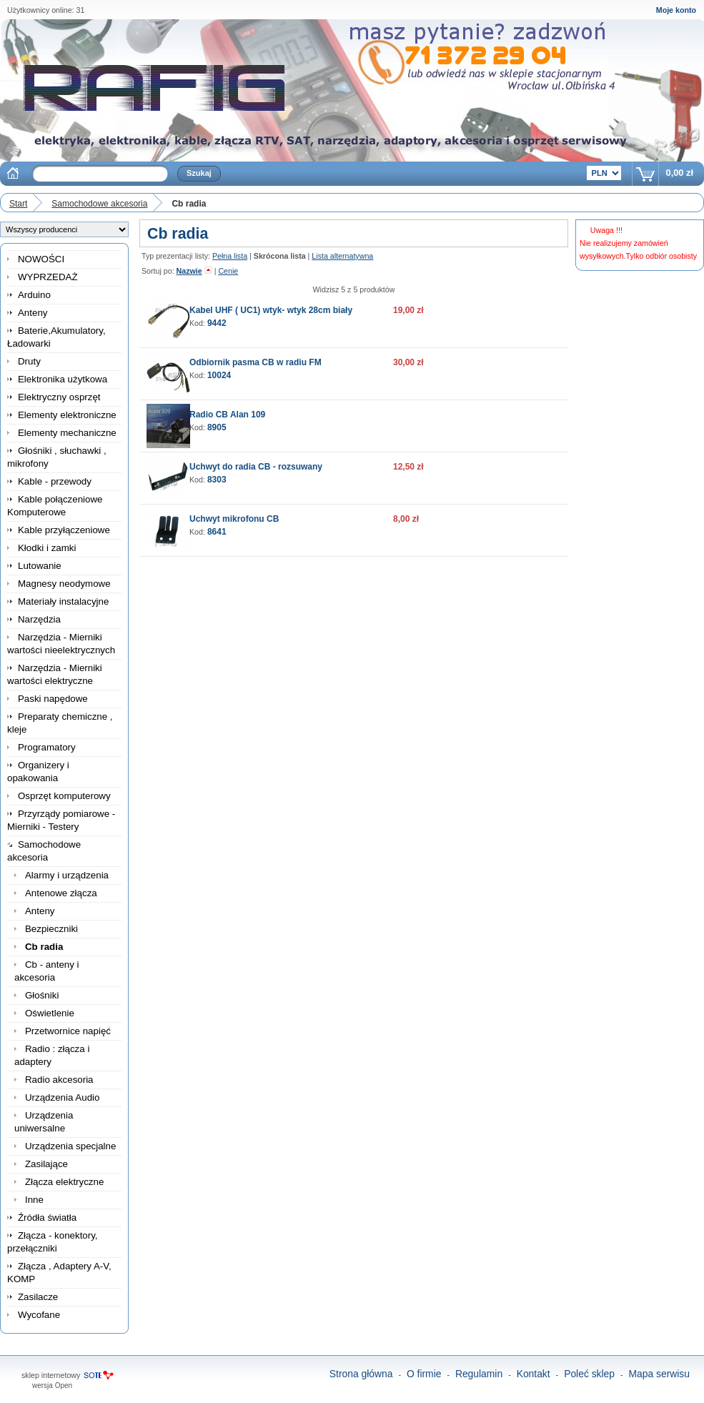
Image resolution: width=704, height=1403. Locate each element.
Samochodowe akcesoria (99, 204)
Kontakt (533, 1373)
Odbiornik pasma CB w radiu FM (255, 362)
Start (18, 204)
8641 (217, 532)
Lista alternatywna (342, 256)
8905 (217, 427)
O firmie (424, 1373)
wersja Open (52, 1385)
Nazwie (189, 271)
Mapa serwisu (659, 1373)
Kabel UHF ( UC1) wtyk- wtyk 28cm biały (270, 310)
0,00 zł (679, 172)
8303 (217, 480)
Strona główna (361, 1373)
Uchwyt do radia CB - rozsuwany (255, 467)
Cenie (228, 271)
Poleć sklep (589, 1373)
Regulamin (478, 1373)
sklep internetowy (50, 1375)
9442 (217, 323)
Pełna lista (229, 256)
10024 (219, 375)
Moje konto (676, 10)
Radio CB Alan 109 (227, 415)
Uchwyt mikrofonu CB (234, 519)
